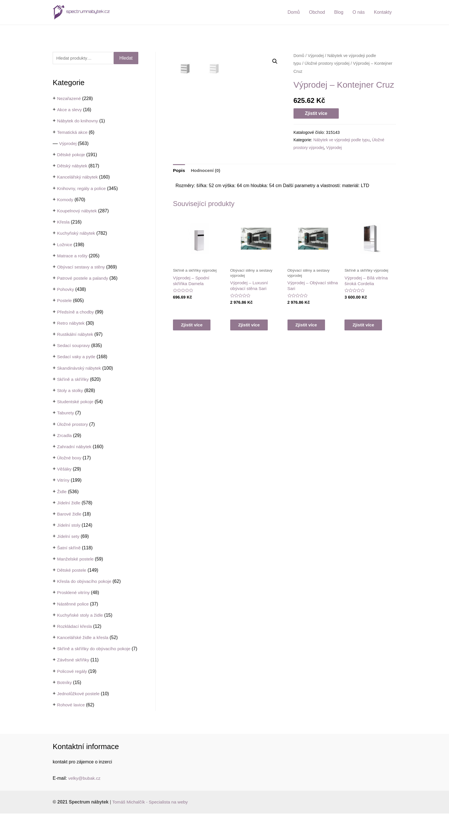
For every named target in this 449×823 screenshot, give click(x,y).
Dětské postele (72, 570)
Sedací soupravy (74, 345)
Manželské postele (76, 559)
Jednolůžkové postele (79, 703)
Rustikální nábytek (75, 334)
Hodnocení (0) (206, 213)
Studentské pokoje (76, 401)
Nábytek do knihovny (78, 121)
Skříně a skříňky (73, 379)
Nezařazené (69, 98)
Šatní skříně (69, 547)
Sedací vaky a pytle (77, 356)
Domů (293, 12)
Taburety (65, 413)
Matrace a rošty (72, 256)
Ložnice (65, 244)
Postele (64, 300)
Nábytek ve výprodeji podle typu (342, 140)
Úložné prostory (73, 424)
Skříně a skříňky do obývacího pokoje (95, 648)
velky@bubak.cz (85, 787)
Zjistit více (316, 113)
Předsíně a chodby (76, 312)
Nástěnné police (73, 603)
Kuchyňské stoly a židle (81, 615)
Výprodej (68, 143)
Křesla (63, 222)
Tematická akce (72, 132)
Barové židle (69, 514)
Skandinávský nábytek (80, 368)
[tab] (179, 213)
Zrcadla (64, 435)
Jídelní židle (69, 503)
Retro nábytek (71, 323)
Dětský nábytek (72, 166)
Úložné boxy (69, 458)
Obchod (317, 12)
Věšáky (64, 469)
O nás (358, 12)
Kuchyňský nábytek (77, 233)
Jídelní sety (68, 536)
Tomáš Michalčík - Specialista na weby (151, 811)
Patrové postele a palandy (83, 278)
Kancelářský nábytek (78, 177)
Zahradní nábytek (75, 446)
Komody (65, 199)
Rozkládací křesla (75, 626)
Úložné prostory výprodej (328, 63)
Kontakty (383, 12)
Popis (179, 213)
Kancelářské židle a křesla (83, 637)
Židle (62, 491)
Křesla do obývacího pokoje (85, 581)
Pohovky (65, 289)
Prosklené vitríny (74, 592)
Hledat (126, 58)
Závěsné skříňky (73, 669)
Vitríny (63, 480)
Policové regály (72, 680)
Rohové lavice (71, 714)
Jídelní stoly (69, 525)
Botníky (64, 691)
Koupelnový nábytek (77, 211)
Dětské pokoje (71, 154)
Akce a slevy (70, 109)
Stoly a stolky (70, 390)
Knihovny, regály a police (82, 188)
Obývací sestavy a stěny (82, 267)
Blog (338, 12)
